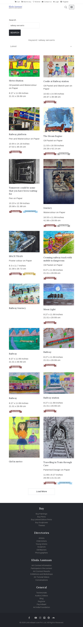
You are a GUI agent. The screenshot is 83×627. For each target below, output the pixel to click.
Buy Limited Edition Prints (41, 520)
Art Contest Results (41, 571)
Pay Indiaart (41, 604)
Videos (45, 596)
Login (56, 2)
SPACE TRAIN (16, 256)
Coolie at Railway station (56, 81)
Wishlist (36, 2)
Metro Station (16, 80)
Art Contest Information (42, 565)
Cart (17, 2)
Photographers (41, 553)
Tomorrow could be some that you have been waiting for (23, 190)
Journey (47, 208)
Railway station (51, 397)
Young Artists (41, 544)
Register (64, 2)
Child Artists (41, 541)
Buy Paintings (41, 514)
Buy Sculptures (41, 523)
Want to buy (26, 2)
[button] (66, 7)
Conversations (41, 580)
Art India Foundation (41, 607)
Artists (41, 538)
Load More (41, 491)
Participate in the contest (41, 568)
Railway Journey (17, 308)
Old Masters (41, 550)
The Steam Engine (52, 136)
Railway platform (17, 134)
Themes (41, 525)
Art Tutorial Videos (41, 577)
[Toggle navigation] (71, 7)
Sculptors (41, 547)
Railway (13, 353)
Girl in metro (15, 461)
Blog (42, 598)
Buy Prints (41, 517)
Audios (38, 596)
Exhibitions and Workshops (41, 574)
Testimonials (41, 593)
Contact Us (47, 2)
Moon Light (49, 309)
